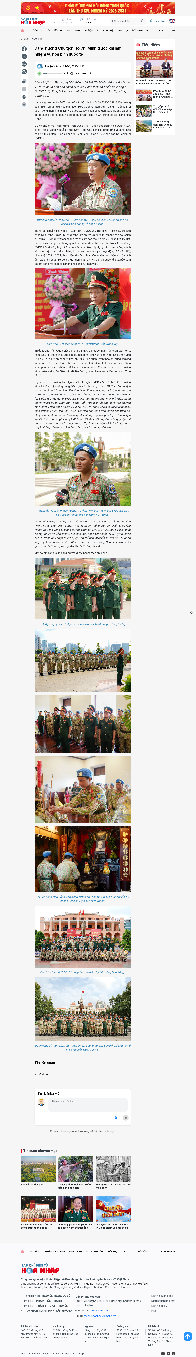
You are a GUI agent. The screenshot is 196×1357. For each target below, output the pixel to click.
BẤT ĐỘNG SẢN (91, 30)
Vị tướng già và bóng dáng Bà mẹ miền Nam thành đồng (75, 1226)
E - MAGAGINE (160, 30)
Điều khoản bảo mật (163, 1300)
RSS (154, 1310)
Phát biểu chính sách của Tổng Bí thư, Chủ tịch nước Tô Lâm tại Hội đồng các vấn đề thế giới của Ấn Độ (154, 85)
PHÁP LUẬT (109, 30)
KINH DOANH (73, 30)
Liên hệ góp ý (159, 1305)
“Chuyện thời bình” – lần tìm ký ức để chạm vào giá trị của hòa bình (112, 1227)
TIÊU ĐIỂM (33, 30)
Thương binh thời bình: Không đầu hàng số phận (75, 1186)
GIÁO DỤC (123, 30)
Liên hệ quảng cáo (162, 1295)
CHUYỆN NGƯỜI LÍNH (52, 30)
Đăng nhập (157, 21)
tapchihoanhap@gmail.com (100, 1316)
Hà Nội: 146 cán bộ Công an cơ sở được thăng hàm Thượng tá (37, 1227)
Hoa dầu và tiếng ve (32, 1184)
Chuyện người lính (31, 38)
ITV (148, 30)
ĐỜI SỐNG (137, 30)
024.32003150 (99, 1310)
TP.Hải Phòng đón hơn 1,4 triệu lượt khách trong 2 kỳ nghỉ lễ (162, 126)
